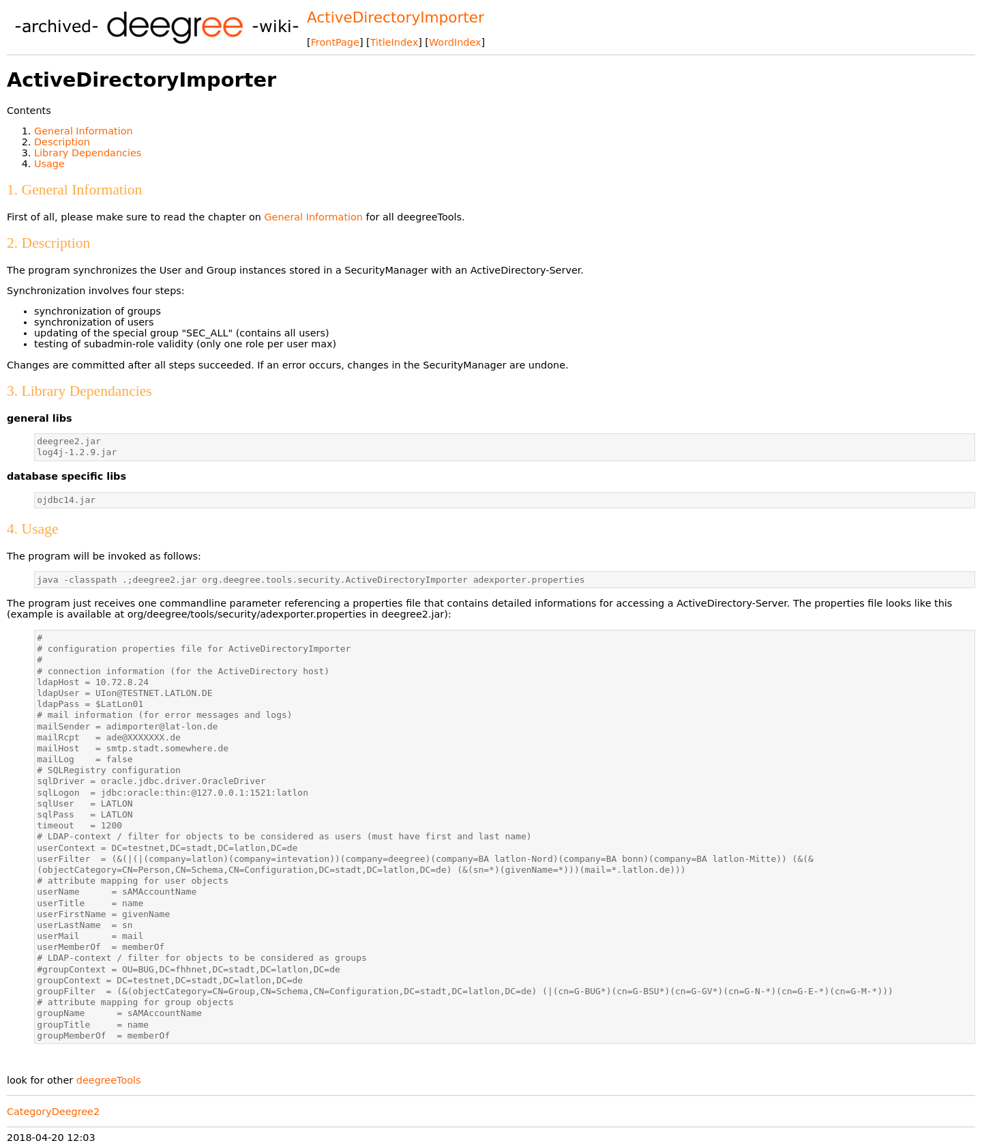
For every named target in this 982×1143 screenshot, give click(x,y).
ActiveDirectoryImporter (395, 17)
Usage (49, 163)
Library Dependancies (87, 152)
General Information (83, 131)
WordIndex (455, 42)
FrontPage (335, 42)
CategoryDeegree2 (53, 1111)
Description (62, 141)
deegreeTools (108, 1080)
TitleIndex (394, 42)
